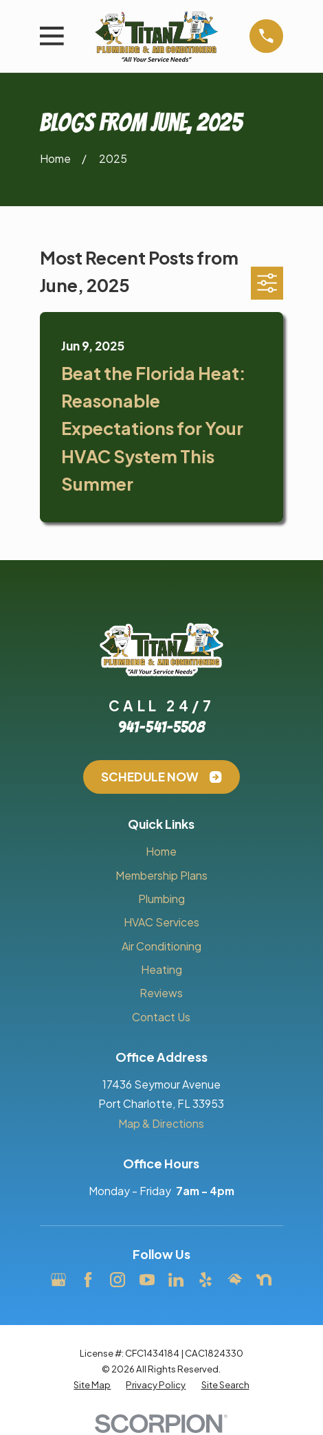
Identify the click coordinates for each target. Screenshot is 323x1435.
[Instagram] (117, 1279)
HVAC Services (161, 921)
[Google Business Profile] (58, 1279)
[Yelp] (205, 1279)
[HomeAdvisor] (235, 1279)
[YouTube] (147, 1279)
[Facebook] (88, 1279)
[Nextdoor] (263, 1279)
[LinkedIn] (175, 1279)
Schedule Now (161, 776)
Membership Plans (161, 875)
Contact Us (161, 1016)
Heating (161, 969)
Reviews (161, 992)
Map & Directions (161, 1123)
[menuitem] (92, 1384)
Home (161, 851)
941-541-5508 (161, 726)
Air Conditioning (161, 946)
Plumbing (161, 898)
